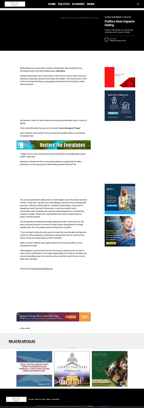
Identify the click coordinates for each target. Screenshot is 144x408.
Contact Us (38, 399)
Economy (78, 4)
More (90, 4)
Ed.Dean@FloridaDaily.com (42, 269)
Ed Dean (114, 39)
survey (39, 164)
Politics (64, 4)
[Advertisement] (54, 59)
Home (52, 4)
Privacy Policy (55, 399)
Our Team (31, 399)
